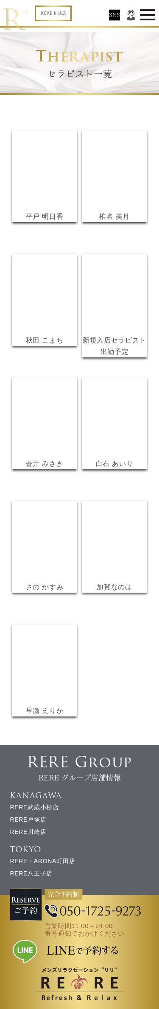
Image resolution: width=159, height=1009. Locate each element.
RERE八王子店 (31, 873)
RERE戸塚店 (28, 819)
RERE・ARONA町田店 (42, 861)
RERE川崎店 (28, 831)
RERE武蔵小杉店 (34, 807)
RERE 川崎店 (53, 13)
